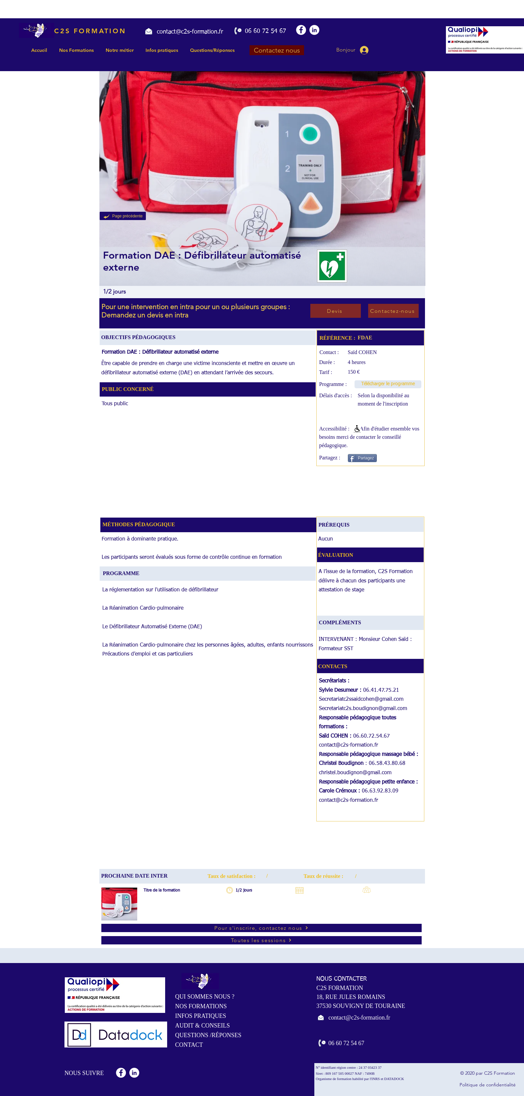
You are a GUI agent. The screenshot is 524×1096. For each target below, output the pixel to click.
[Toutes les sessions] (261, 940)
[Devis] (335, 311)
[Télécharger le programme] (388, 384)
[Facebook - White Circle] (301, 30)
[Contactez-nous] (393, 311)
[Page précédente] (123, 216)
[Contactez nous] (277, 50)
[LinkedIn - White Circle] (314, 30)
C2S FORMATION (90, 31)
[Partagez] (362, 458)
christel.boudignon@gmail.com (355, 773)
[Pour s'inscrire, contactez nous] (261, 928)
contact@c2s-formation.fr (348, 745)
